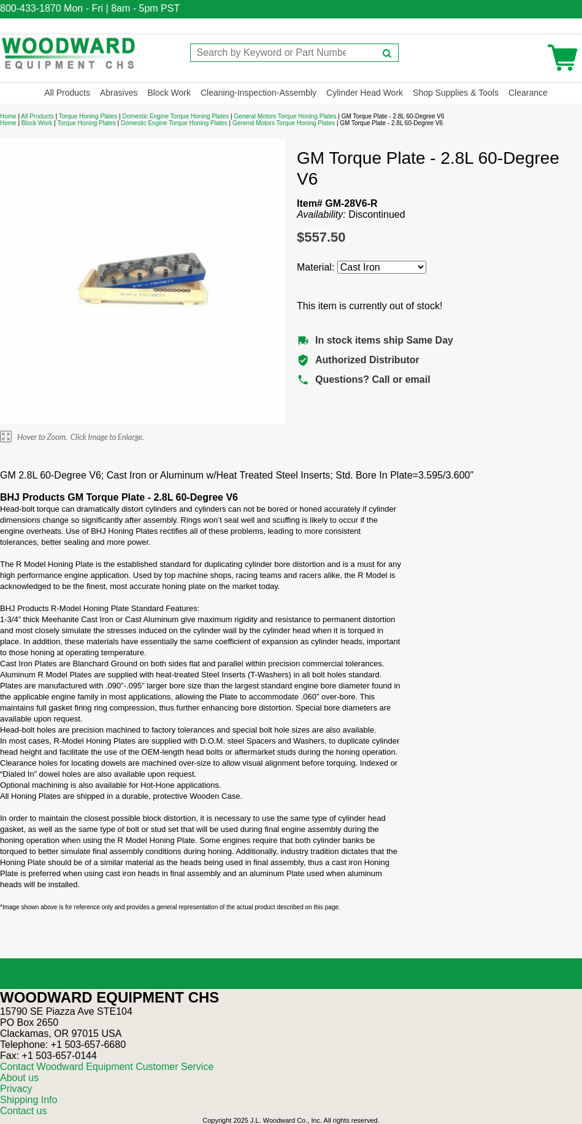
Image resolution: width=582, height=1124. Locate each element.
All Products (67, 93)
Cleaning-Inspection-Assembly (258, 93)
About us (19, 1077)
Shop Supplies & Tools (456, 93)
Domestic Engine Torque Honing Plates (175, 116)
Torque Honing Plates (88, 116)
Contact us (23, 1111)
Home (8, 116)
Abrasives (118, 93)
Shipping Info (28, 1100)
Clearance (528, 93)
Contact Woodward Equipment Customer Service (106, 1066)
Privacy (16, 1089)
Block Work (169, 93)
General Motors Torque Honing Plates (285, 116)
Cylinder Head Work (364, 93)
